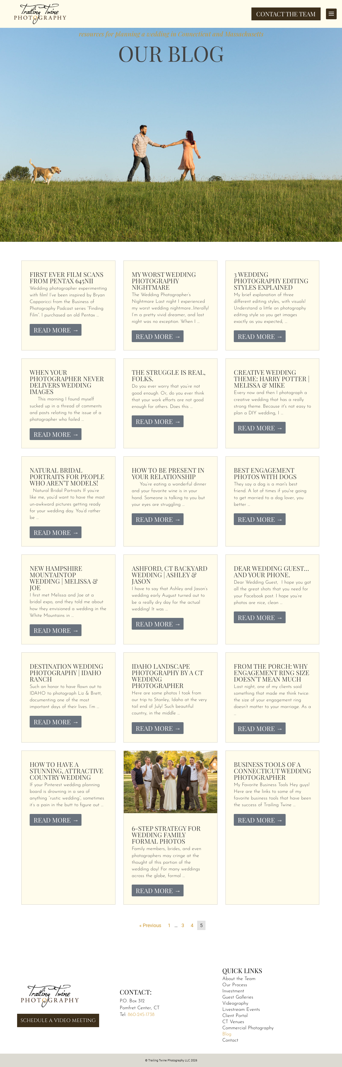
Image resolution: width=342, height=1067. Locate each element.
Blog (226, 1034)
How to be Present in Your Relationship (168, 473)
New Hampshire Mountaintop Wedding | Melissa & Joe (64, 578)
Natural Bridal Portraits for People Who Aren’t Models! (67, 476)
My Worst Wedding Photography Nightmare (164, 280)
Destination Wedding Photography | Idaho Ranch (66, 672)
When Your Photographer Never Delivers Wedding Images (67, 382)
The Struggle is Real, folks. (168, 375)
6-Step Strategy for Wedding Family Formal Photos (166, 834)
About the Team (238, 978)
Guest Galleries (237, 997)
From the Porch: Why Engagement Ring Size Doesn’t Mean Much (271, 672)
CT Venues (233, 1021)
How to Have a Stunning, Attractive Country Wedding (66, 770)
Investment (233, 991)
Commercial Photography (248, 1028)
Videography (235, 1003)
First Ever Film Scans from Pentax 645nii (66, 277)
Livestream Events (241, 1009)
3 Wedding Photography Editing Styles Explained (271, 280)
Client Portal (235, 1015)
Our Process (234, 985)
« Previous (150, 925)
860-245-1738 (141, 1014)
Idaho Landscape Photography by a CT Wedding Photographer (167, 676)
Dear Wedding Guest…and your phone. (271, 571)
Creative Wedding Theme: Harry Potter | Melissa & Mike (271, 378)
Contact (230, 1040)
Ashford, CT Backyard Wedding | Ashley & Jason (169, 574)
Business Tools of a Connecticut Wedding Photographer (272, 770)
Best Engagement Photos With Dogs (265, 473)
